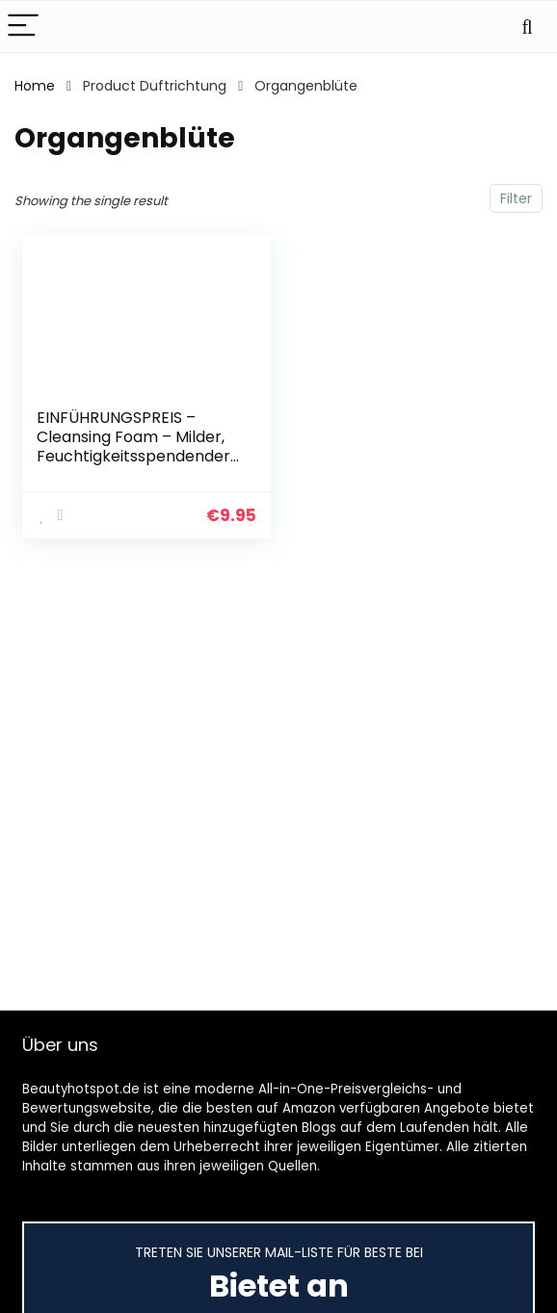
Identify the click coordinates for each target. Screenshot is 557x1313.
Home (34, 85)
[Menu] (23, 26)
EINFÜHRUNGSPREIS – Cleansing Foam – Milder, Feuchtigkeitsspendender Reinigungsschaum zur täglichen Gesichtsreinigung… (133, 466)
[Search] (527, 26)
